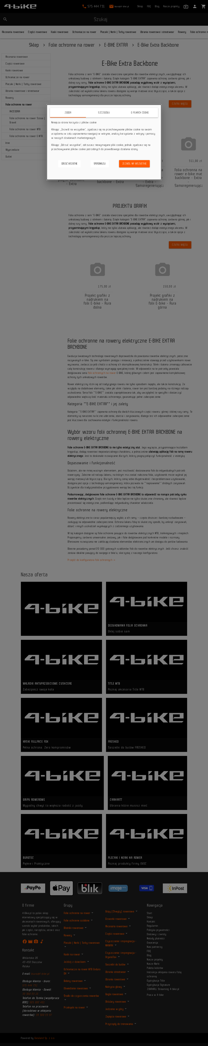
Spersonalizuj (100, 163)
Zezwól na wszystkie (134, 163)
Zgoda (68, 112)
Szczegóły (104, 112)
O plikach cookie (140, 112)
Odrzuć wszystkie (69, 163)
